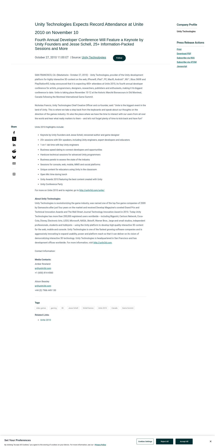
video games (41, 308)
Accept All (184, 443)
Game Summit (127, 308)
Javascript (182, 66)
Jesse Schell (73, 308)
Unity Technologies (94, 57)
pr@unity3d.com (43, 268)
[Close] (211, 443)
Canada (114, 308)
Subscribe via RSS (186, 58)
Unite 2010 (102, 308)
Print (179, 49)
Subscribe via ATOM (186, 62)
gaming (54, 308)
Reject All (165, 443)
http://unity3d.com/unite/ (91, 190)
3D (62, 308)
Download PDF (184, 53)
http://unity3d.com (102, 242)
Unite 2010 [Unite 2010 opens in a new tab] (45, 320)
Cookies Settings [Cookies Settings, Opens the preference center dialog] (145, 443)
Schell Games (88, 308)
